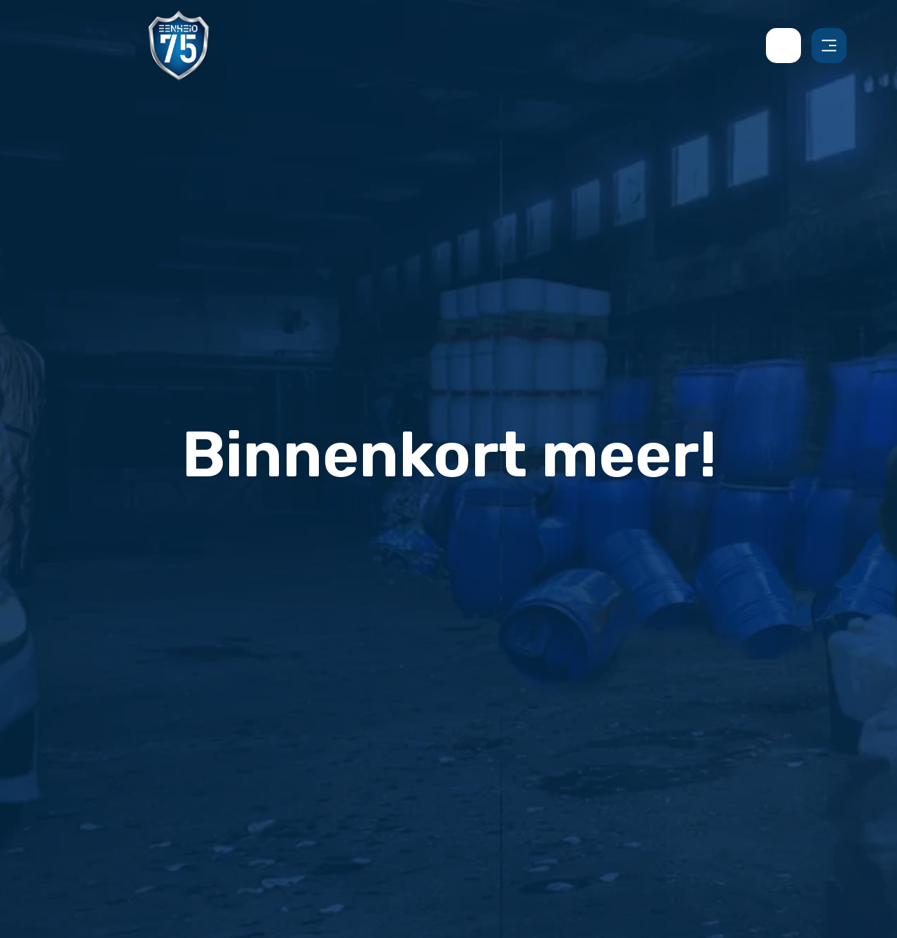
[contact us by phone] (789, 45)
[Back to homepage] (179, 45)
